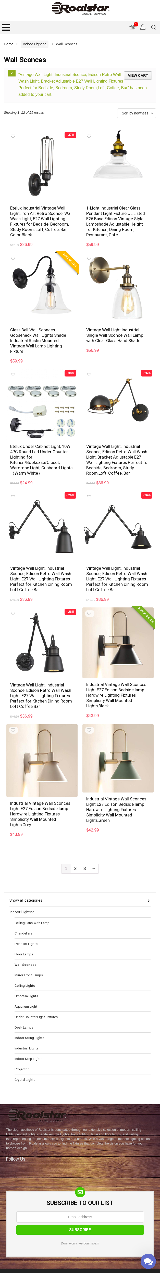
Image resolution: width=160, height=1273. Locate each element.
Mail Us (126, 1268)
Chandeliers (23, 925)
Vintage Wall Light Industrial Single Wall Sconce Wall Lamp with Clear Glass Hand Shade (114, 333)
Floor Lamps (24, 946)
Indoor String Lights (29, 1030)
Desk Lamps (24, 1019)
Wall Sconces (25, 956)
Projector (22, 1061)
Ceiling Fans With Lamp (32, 915)
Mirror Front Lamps (29, 967)
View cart (138, 75)
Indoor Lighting (34, 44)
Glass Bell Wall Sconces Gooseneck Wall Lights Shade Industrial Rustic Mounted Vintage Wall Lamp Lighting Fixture (38, 338)
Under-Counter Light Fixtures (36, 1009)
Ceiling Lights (25, 977)
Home (8, 44)
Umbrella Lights (26, 988)
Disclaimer (105, 1268)
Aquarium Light (26, 998)
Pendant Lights (26, 935)
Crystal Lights (25, 1071)
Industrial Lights (27, 1040)
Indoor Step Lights (28, 1050)
